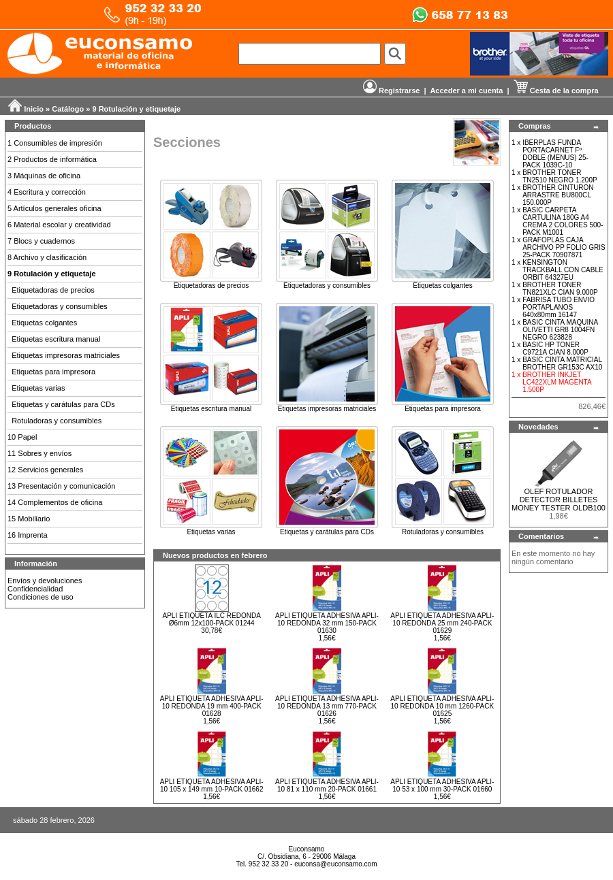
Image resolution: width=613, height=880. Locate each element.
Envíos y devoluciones (44, 580)
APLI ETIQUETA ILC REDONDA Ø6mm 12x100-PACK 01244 (212, 619)
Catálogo (68, 109)
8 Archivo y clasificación (47, 257)
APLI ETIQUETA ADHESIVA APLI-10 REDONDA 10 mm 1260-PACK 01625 (442, 706)
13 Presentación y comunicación (61, 486)
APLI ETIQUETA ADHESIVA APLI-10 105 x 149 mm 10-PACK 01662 (212, 785)
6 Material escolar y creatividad (59, 225)
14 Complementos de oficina (54, 502)
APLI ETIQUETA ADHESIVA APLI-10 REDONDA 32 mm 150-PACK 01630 (327, 623)
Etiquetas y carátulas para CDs (63, 404)
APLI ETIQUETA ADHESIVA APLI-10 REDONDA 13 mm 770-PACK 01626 (327, 706)
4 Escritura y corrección (46, 192)
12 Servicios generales (45, 470)
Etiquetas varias (38, 388)
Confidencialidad (35, 589)
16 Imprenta (27, 535)
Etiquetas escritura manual (56, 339)
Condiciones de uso (40, 597)
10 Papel (22, 437)
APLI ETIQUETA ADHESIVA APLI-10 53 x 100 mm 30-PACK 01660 (442, 785)
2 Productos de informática (52, 159)
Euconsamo (307, 849)
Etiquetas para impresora (53, 372)
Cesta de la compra (556, 90)
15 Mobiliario (28, 519)
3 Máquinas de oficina (43, 176)
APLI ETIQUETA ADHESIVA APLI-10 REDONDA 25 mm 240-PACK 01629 (442, 623)
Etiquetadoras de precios (53, 290)
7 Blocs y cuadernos (41, 241)
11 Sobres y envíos (39, 453)
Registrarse (391, 90)
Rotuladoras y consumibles (56, 421)
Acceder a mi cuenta (466, 90)
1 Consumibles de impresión (54, 143)
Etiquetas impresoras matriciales (66, 355)
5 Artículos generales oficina (54, 208)
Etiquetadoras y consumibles (60, 306)
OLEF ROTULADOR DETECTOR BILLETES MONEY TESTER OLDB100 (559, 499)
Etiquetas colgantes (44, 323)
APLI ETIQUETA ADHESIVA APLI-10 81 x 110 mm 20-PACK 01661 (327, 785)
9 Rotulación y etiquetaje (137, 109)
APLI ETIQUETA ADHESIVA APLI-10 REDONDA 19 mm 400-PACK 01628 (212, 706)
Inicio (34, 109)
